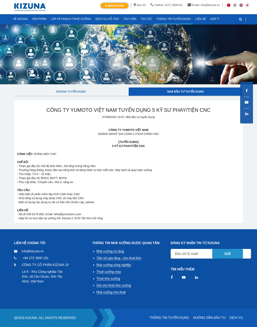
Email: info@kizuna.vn (204, 5)
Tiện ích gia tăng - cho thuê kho (118, 258)
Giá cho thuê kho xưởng (113, 285)
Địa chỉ (140, 5)
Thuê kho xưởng (108, 278)
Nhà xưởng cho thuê (111, 292)
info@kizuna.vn (33, 251)
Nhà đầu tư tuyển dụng (185, 91)
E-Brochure (114, 5)
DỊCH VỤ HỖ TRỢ (107, 18)
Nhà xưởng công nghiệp (113, 265)
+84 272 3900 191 (35, 258)
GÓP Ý (214, 18)
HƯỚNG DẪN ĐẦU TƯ (209, 317)
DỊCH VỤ (236, 317)
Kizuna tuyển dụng (71, 91)
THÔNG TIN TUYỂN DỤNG (169, 317)
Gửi (227, 254)
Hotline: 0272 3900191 (167, 5)
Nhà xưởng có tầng (110, 251)
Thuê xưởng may (108, 271)
